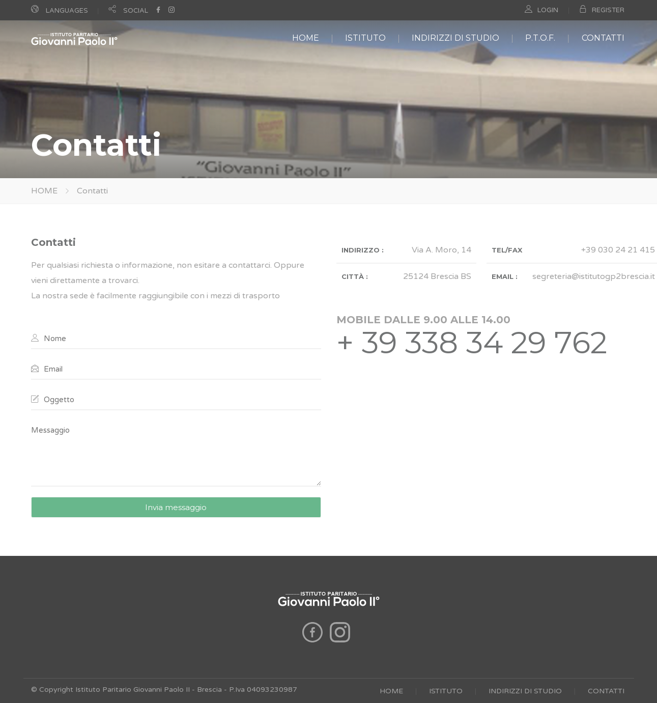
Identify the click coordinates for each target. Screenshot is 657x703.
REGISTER (608, 10)
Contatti (92, 191)
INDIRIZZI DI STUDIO (455, 38)
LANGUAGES (67, 11)
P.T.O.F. (540, 38)
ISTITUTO (365, 38)
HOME (305, 38)
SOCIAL (135, 11)
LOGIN (547, 10)
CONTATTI (603, 38)
